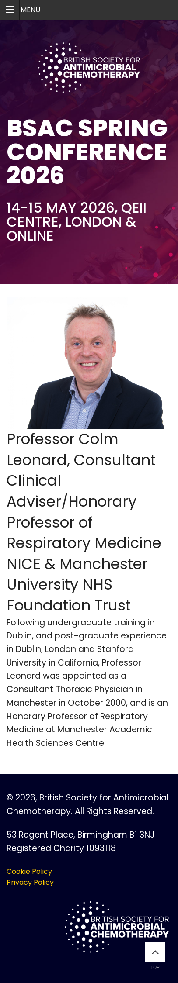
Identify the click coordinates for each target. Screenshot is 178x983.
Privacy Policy (30, 882)
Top (155, 956)
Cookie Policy (29, 871)
